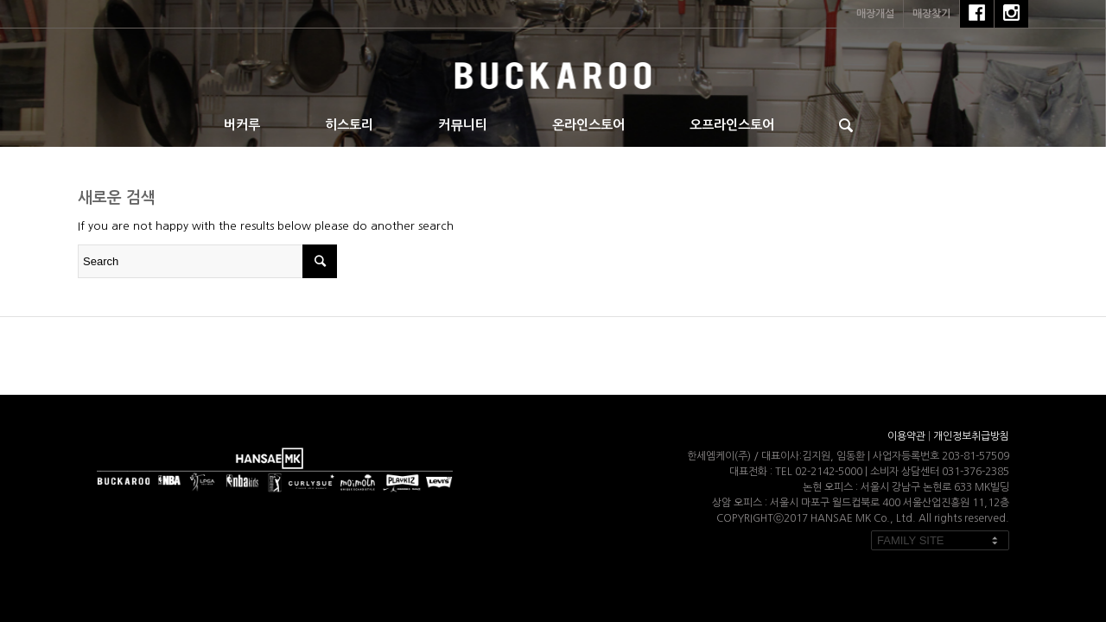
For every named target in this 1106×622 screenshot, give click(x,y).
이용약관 (906, 436)
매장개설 (875, 14)
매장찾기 (931, 14)
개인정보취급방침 (971, 436)
